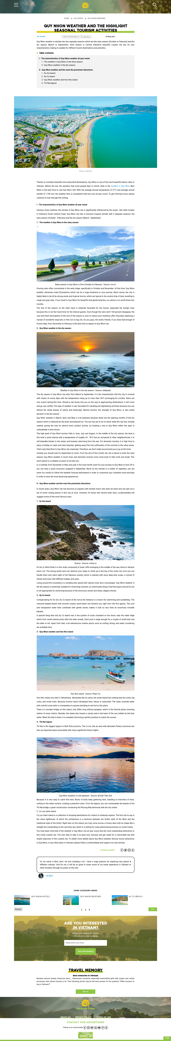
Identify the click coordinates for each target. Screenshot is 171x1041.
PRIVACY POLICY (83, 1017)
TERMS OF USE (103, 1017)
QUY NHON (78, 18)
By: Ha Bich (41, 36)
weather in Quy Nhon (120, 186)
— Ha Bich (45, 875)
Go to (85, 992)
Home (66, 18)
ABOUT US (65, 1017)
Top (167, 1038)
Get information (85, 951)
